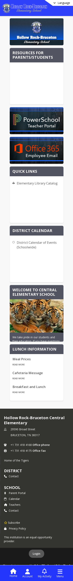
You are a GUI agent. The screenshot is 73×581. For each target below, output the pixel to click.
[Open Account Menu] (27, 573)
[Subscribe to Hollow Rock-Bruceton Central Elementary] (12, 522)
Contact (11, 476)
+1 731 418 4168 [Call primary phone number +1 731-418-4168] (21, 445)
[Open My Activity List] (44, 573)
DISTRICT (13, 470)
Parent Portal (15, 493)
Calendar (12, 499)
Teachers (12, 505)
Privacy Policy (15, 528)
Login (36, 553)
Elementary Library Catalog (37, 183)
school (12, 487)
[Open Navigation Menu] (60, 573)
